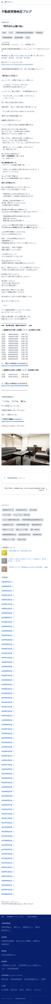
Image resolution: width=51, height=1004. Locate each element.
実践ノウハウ (22, 529)
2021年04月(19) (8, 849)
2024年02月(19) (8, 698)
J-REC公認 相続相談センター (9, 954)
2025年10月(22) (8, 608)
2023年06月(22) (8, 733)
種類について (17, 927)
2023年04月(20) (8, 742)
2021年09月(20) (8, 827)
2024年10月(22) (8, 662)
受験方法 (37, 927)
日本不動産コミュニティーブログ (15, 916)
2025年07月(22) (8, 622)
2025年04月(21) (8, 635)
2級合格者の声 (21, 510)
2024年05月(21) (8, 684)
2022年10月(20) (8, 769)
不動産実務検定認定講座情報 (24, 32)
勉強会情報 (36, 524)
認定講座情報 (19, 37)
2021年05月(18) (8, 845)
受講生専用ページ (6, 930)
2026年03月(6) (7, 586)
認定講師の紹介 (5, 944)
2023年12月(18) (8, 707)
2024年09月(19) (8, 666)
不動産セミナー (9, 539)
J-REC (28, 37)
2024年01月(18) (8, 702)
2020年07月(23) (8, 889)
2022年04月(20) (8, 796)
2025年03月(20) (8, 640)
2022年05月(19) (8, 791)
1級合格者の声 (8, 510)
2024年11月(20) (8, 657)
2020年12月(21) (8, 867)
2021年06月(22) (8, 840)
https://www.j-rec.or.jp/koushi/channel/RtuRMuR (17, 64)
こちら (10, 902)
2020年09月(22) (8, 881)
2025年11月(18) (8, 604)
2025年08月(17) (8, 617)
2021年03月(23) (8, 854)
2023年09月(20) (8, 720)
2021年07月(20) (8, 836)
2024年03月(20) (8, 693)
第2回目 (11, 58)
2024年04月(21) (8, 689)
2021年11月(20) (8, 818)
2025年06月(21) (8, 626)
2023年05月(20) (8, 738)
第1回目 (4, 58)
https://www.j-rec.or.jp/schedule (13, 421)
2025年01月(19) (8, 649)
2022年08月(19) (8, 778)
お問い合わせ (13, 989)
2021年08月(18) (8, 831)
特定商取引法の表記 (20, 998)
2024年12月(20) (8, 653)
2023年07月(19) (8, 729)
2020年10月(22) (8, 876)
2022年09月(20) (8, 773)
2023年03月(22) (8, 747)
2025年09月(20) (8, 613)
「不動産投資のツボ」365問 (9, 965)
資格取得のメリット (28, 927)
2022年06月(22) (8, 787)
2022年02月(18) (8, 805)
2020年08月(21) (8, 885)
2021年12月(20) (8, 814)
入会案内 (43, 979)
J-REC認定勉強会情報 (12, 968)
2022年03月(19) (8, 800)
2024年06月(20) (8, 680)
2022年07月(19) (8, 782)
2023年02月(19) (8, 751)
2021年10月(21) (8, 823)
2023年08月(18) (8, 724)
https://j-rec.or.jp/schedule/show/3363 (15, 385)
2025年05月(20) (8, 631)
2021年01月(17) (8, 863)
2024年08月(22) (8, 671)
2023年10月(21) (8, 715)
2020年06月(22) (8, 894)
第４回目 (27, 58)
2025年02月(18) (8, 644)
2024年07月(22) (8, 675)
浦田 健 (35, 529)
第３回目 (19, 58)
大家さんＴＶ (8, 529)
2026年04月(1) (7, 582)
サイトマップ (37, 989)
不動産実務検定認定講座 (8, 940)
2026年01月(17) (8, 595)
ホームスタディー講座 (22, 515)
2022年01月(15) (8, 809)
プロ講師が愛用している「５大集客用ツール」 (30, 965)
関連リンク (29, 989)
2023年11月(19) (8, 711)
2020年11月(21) (8, 872)
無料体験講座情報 (9, 534)
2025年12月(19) (8, 600)
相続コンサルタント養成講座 (23, 940)
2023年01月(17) (8, 756)
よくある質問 (5, 989)
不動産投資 (39, 32)
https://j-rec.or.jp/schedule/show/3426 (15, 365)
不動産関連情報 (7, 37)
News (4, 32)
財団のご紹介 (5, 979)
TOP (3, 916)
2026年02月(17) (8, 591)
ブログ (11, 32)
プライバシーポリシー (7, 998)
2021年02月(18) (8, 858)
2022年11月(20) (8, 765)
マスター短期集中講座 (11, 519)
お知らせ (22, 989)
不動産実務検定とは (7, 927)
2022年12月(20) (8, 760)
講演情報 (37, 534)
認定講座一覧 (36, 940)
